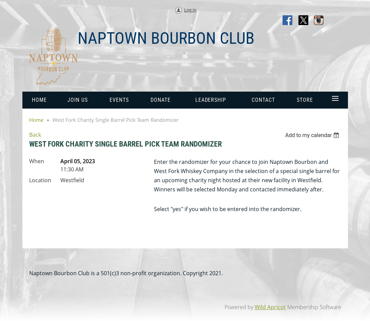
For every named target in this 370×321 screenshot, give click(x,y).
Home (36, 119)
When (36, 161)
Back (35, 134)
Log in (190, 10)
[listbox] (313, 135)
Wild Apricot (270, 307)
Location (40, 180)
